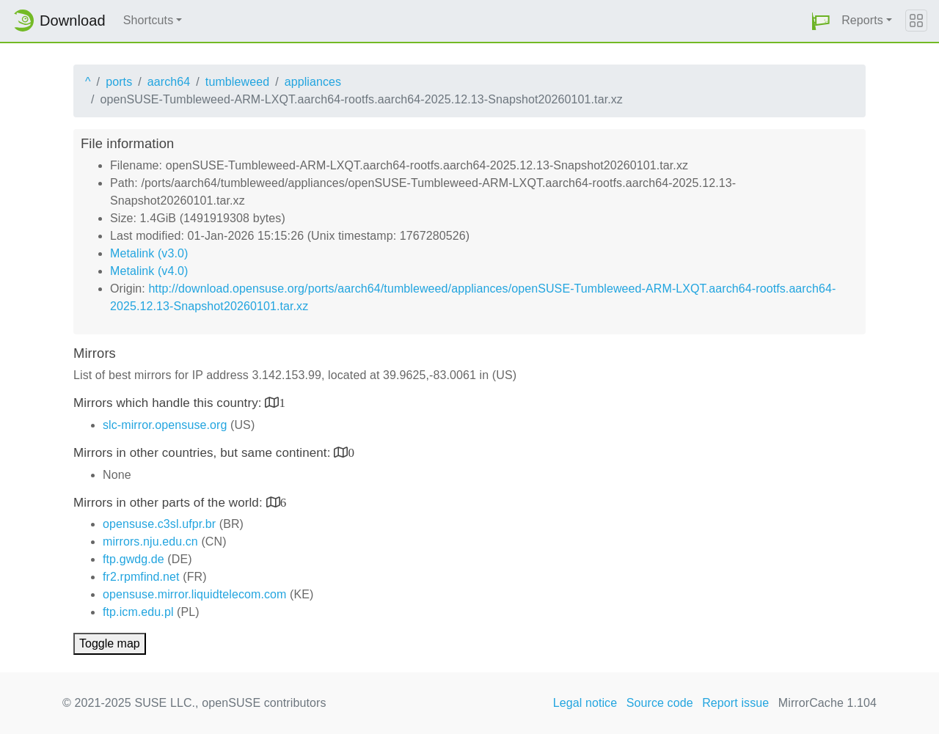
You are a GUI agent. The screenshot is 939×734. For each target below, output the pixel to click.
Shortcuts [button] (148, 20)
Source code (659, 703)
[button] (821, 21)
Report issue (735, 703)
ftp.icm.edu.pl (138, 612)
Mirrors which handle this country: (169, 403)
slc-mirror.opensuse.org (165, 425)
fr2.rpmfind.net (141, 576)
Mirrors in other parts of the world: (169, 503)
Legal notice (585, 703)
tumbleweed (237, 82)
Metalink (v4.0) (149, 271)
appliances (313, 82)
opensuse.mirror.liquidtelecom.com (195, 594)
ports (119, 82)
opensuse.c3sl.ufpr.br (159, 524)
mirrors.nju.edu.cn (150, 541)
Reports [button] (862, 20)
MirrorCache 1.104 (827, 703)
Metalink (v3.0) (149, 253)
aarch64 (169, 82)
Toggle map (109, 643)
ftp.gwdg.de (133, 559)
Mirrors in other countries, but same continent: (203, 453)
